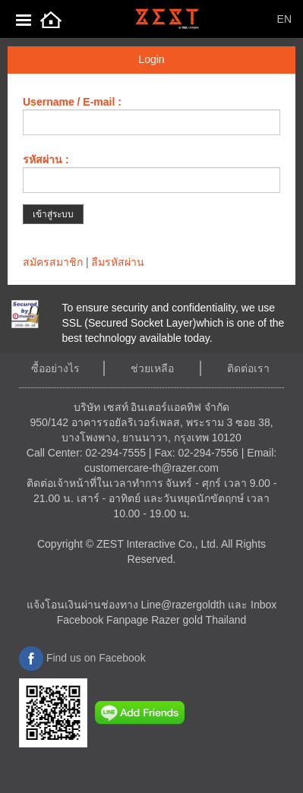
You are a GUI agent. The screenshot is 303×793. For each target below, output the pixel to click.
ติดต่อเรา (248, 368)
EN (284, 19)
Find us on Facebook (82, 658)
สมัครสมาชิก (53, 262)
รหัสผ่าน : (46, 159)
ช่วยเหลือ (152, 368)
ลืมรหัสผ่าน (117, 262)
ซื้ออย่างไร (55, 368)
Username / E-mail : (72, 102)
